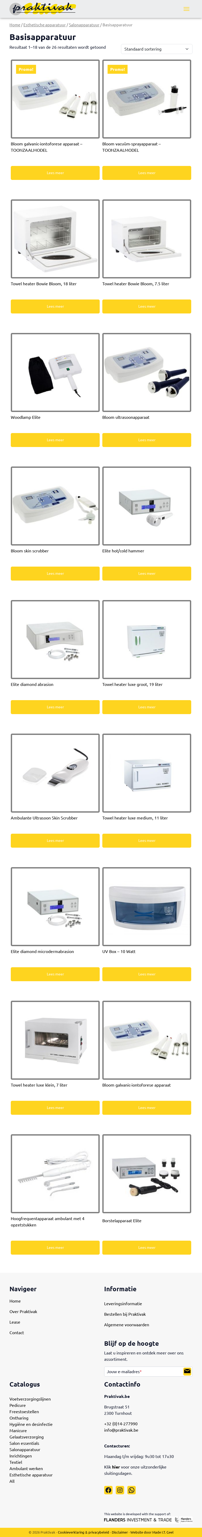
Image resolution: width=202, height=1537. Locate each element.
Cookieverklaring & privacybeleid (83, 1532)
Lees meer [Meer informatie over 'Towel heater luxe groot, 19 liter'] (146, 707)
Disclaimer (120, 1532)
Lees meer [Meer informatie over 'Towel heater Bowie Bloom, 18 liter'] (55, 306)
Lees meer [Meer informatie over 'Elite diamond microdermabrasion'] (55, 974)
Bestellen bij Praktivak (125, 1314)
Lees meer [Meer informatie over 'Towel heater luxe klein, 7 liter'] (55, 1108)
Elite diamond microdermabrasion (42, 951)
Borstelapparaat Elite (122, 1220)
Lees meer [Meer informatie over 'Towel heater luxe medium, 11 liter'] (146, 840)
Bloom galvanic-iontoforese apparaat (136, 1085)
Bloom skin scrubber (30, 550)
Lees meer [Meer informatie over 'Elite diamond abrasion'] (55, 707)
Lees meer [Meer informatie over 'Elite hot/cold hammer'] (146, 573)
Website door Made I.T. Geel (152, 1532)
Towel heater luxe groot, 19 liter (132, 684)
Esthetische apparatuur (44, 25)
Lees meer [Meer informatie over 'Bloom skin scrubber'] (55, 573)
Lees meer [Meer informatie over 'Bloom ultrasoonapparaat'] (146, 440)
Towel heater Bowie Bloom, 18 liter (44, 283)
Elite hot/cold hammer (123, 550)
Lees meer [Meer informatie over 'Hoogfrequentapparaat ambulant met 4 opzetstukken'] (55, 1247)
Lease (14, 1322)
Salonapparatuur (84, 25)
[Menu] (186, 9)
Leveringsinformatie (123, 1303)
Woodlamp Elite (26, 417)
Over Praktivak (23, 1311)
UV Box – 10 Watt (118, 951)
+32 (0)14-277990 (121, 1423)
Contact (16, 1332)
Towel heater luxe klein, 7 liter (39, 1085)
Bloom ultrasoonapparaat (125, 417)
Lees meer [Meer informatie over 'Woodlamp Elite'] (55, 440)
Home (14, 25)
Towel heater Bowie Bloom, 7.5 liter (135, 283)
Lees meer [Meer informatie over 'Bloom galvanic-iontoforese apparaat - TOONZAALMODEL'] (55, 173)
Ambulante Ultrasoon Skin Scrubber (44, 818)
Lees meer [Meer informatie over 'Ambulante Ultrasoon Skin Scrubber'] (55, 840)
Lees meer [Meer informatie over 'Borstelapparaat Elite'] (146, 1247)
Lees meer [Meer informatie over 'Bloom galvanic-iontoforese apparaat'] (146, 1108)
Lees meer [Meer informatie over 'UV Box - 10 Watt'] (146, 974)
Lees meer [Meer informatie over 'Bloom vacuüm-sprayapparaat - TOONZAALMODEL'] (146, 173)
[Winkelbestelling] (157, 49)
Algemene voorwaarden (126, 1324)
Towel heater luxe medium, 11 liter (135, 818)
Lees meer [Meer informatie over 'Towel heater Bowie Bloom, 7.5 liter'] (146, 306)
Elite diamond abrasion (32, 684)
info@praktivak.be (121, 1430)
